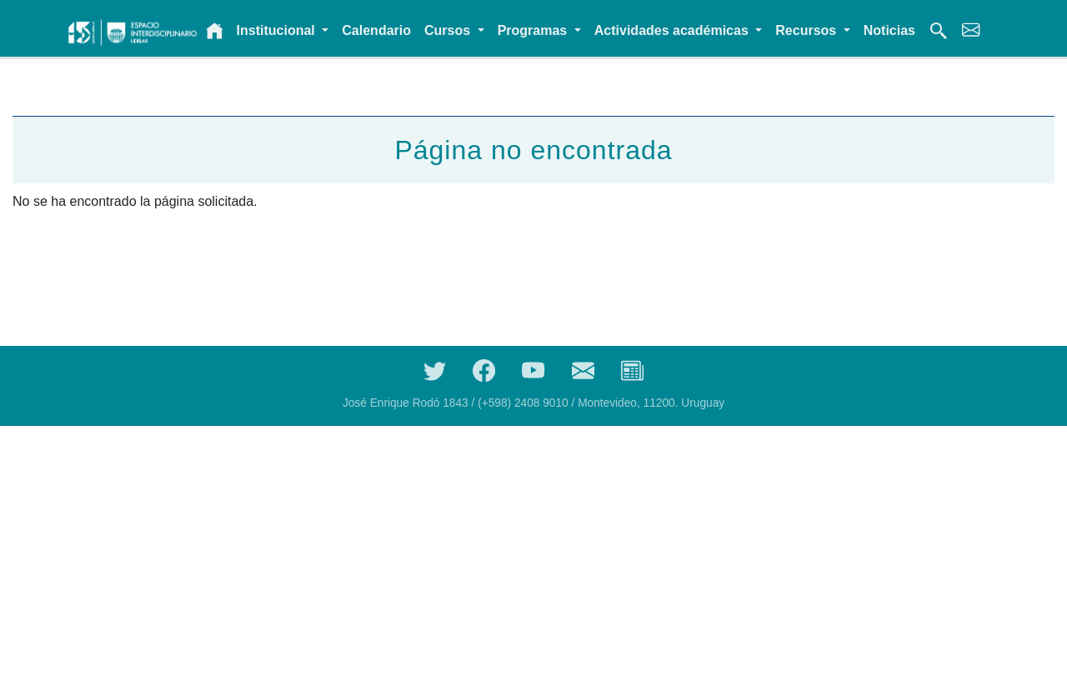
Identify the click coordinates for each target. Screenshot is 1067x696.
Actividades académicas (673, 30)
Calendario (376, 30)
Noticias (889, 30)
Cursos (449, 30)
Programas (534, 30)
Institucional (278, 30)
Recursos (807, 30)
